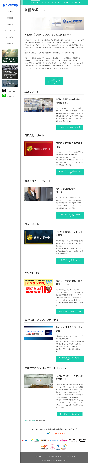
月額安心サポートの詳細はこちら (70, 172)
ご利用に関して (38, 456)
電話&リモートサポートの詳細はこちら (70, 215)
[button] (21, 2)
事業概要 (10, 18)
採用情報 (10, 43)
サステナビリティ (10, 37)
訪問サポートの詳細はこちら (70, 260)
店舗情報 (10, 24)
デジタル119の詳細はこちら (69, 311)
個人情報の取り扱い (55, 456)
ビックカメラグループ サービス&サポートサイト (54, 81)
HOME (26, 420)
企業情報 (10, 12)
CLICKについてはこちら (69, 414)
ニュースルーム (10, 31)
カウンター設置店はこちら (69, 127)
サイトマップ (71, 456)
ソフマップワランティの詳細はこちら (70, 359)
